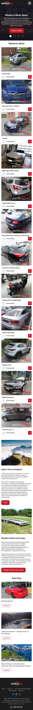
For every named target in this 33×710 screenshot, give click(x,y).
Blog (3, 689)
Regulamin (12, 691)
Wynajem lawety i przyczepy (13, 570)
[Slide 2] (19, 36)
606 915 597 (18, 707)
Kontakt (21, 691)
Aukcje (10, 689)
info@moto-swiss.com (18, 704)
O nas (5, 502)
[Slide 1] (14, 36)
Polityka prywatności (23, 689)
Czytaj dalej (6, 605)
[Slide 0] (10, 36)
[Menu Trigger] (29, 3)
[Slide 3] (23, 36)
